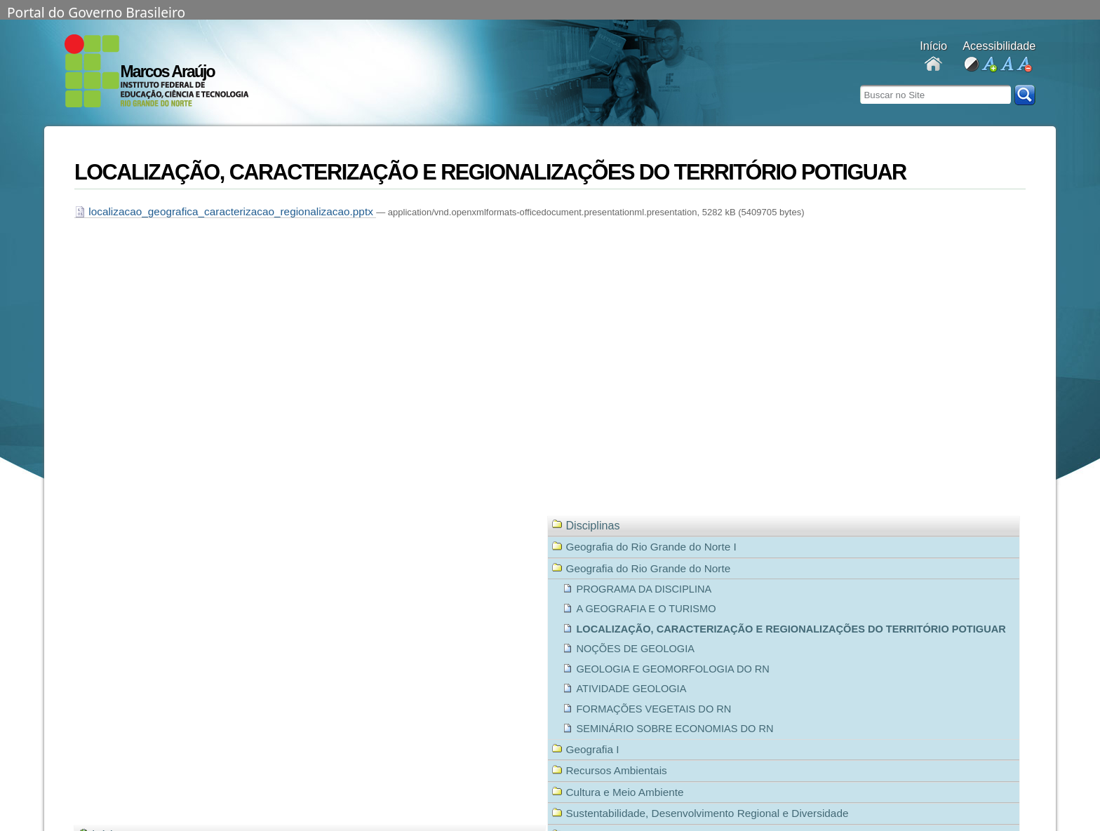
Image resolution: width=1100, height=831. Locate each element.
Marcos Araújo (168, 71)
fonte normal (1006, 65)
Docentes (933, 65)
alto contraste (971, 65)
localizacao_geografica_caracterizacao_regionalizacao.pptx (225, 211)
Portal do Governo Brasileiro (96, 11)
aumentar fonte (989, 65)
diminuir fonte (1024, 65)
